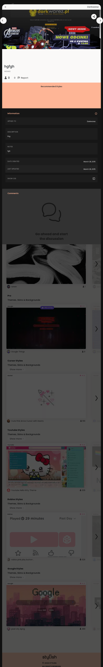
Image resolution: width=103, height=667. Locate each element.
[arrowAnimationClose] (3, 20)
